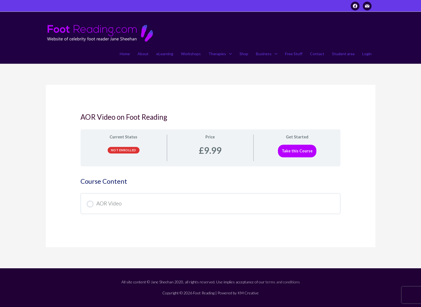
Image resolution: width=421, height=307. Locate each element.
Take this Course (297, 151)
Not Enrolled (123, 150)
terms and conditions (282, 282)
